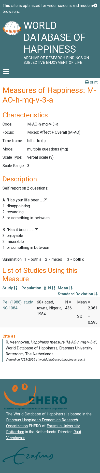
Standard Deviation (78, 294)
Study (9, 288)
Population (33, 288)
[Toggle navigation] (6, 71)
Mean (65, 288)
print (91, 82)
